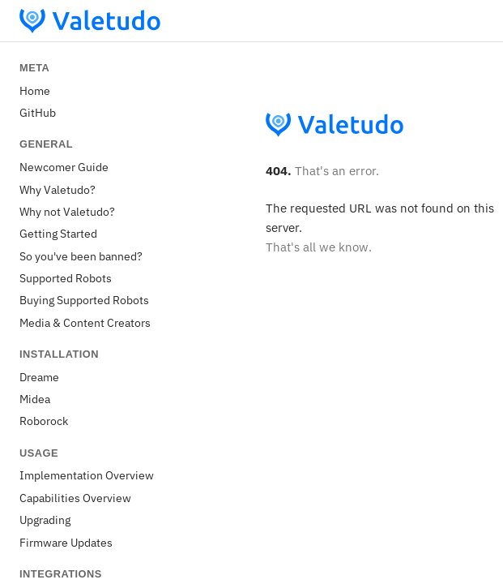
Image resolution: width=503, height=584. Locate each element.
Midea (34, 398)
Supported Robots (65, 278)
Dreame (39, 376)
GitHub (37, 112)
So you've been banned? (81, 256)
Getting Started (58, 233)
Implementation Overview (86, 475)
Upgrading (44, 519)
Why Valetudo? (57, 189)
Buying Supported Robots (84, 299)
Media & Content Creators (85, 322)
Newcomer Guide (64, 166)
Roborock (43, 420)
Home (34, 90)
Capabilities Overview (75, 497)
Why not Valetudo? (67, 211)
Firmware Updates (66, 542)
